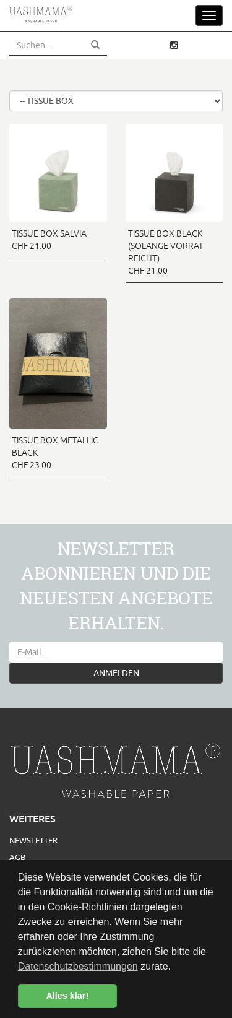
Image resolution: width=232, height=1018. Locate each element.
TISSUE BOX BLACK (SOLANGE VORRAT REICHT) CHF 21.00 (166, 252)
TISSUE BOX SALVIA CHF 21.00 (49, 239)
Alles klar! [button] (67, 996)
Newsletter (33, 840)
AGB (17, 857)
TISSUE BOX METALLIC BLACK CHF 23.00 (55, 452)
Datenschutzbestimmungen (78, 966)
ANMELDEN (116, 673)
